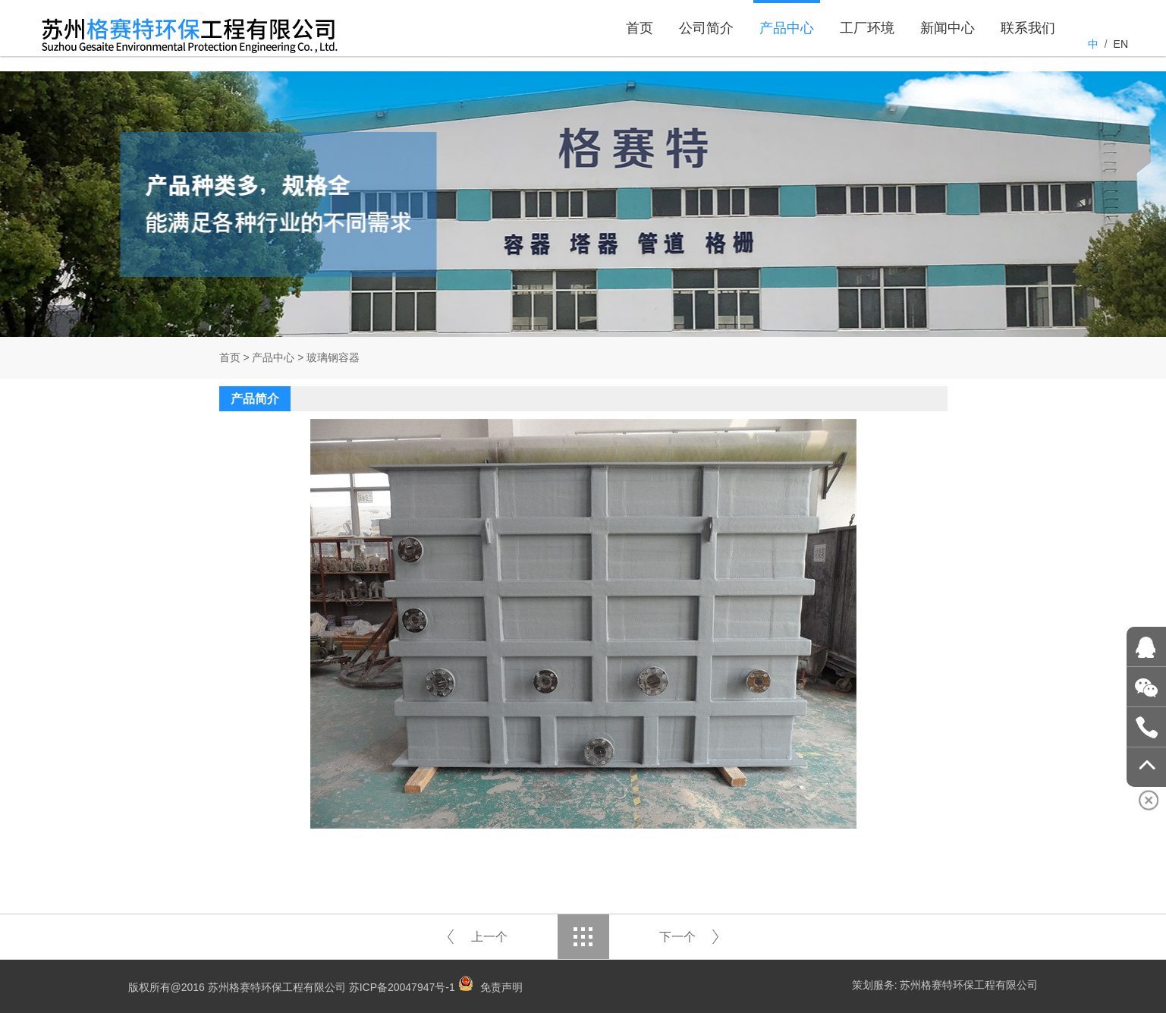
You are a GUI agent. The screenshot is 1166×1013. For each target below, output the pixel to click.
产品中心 (786, 44)
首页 (639, 44)
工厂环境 (867, 44)
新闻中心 (947, 44)
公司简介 (706, 44)
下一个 (677, 936)
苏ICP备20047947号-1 (402, 987)
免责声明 (501, 987)
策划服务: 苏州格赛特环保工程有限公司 (945, 985)
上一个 (489, 936)
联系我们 (1028, 44)
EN (1121, 44)
